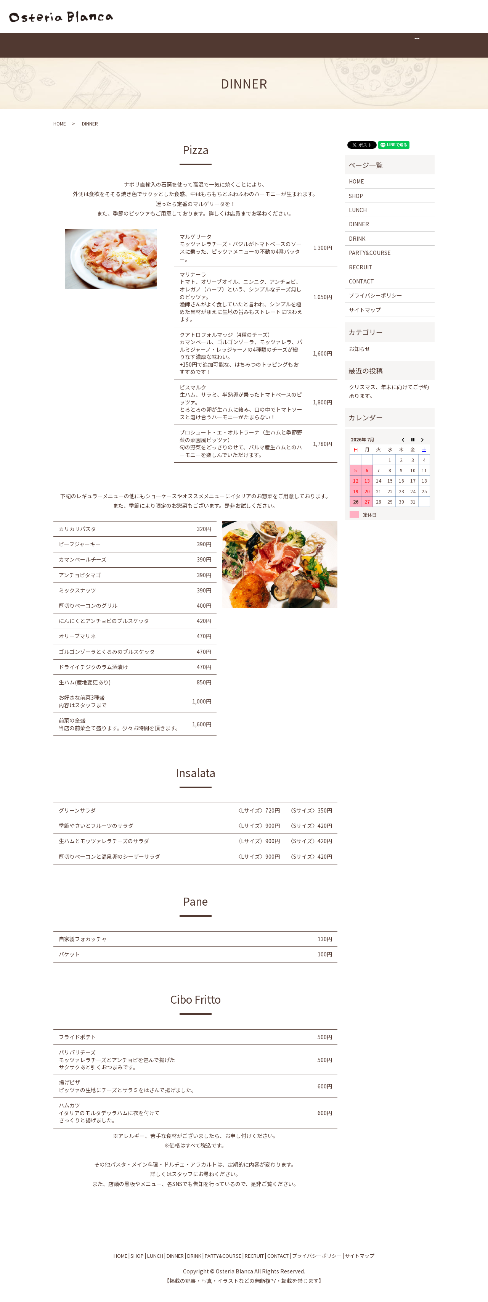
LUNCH (170, 45)
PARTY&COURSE (267, 45)
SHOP (144, 45)
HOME (119, 45)
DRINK (229, 45)
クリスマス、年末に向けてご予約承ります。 (389, 391)
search (370, 46)
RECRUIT (307, 45)
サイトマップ (365, 310)
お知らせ (359, 348)
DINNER (200, 45)
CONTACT (340, 45)
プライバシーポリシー (375, 295)
